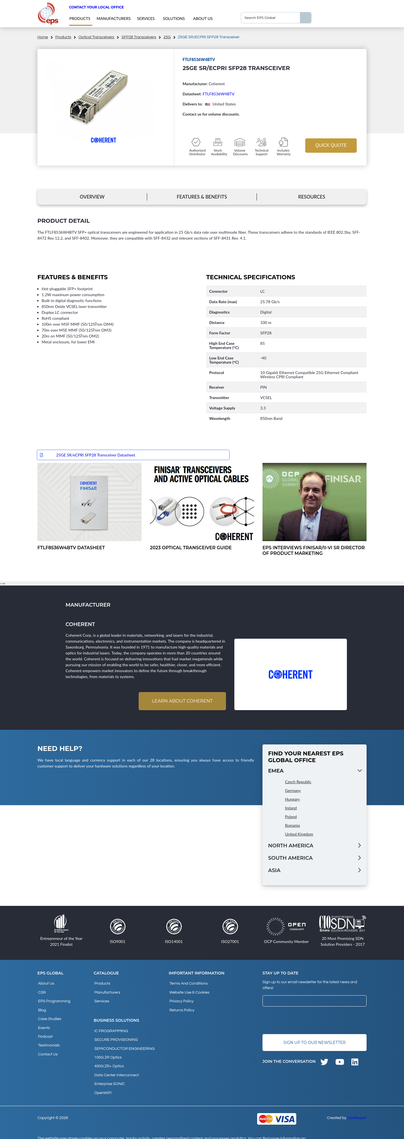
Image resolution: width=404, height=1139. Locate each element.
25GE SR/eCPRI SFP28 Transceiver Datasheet (95, 455)
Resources (312, 197)
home (42, 37)
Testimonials (48, 1037)
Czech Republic (298, 782)
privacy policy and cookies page (72, 1132)
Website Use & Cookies (189, 991)
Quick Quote (331, 145)
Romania (292, 826)
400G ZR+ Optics (108, 1058)
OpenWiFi (102, 1080)
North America (290, 846)
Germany (293, 791)
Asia (274, 871)
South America (290, 859)
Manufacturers (113, 18)
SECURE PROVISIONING (115, 1035)
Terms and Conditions (188, 984)
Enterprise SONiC (109, 1073)
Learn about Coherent (181, 701)
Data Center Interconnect (116, 1065)
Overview (92, 197)
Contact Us (47, 1044)
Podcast (44, 1029)
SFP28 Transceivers (139, 37)
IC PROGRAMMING (110, 1027)
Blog (41, 1007)
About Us (202, 18)
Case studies (48, 1014)
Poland (291, 817)
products (79, 18)
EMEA (276, 772)
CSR (41, 991)
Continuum (357, 1105)
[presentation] (305, 1021)
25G (167, 37)
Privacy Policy (181, 999)
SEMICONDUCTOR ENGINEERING (124, 1043)
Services (146, 18)
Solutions (174, 18)
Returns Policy (181, 1007)
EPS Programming (53, 999)
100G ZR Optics (107, 1050)
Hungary (292, 800)
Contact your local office (96, 7)
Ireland (291, 808)
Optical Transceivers (96, 37)
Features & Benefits (202, 197)
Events (43, 1022)
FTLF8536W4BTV (218, 93)
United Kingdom (299, 834)
